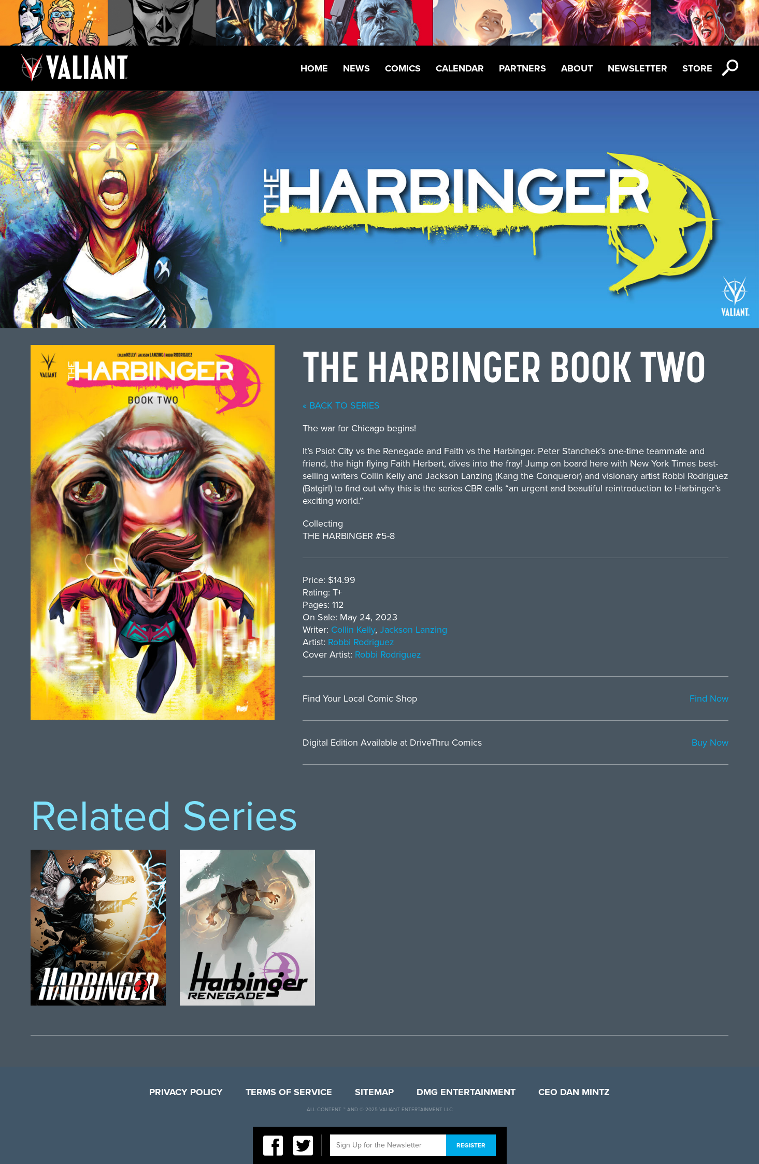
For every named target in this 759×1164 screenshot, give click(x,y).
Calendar (460, 68)
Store (697, 68)
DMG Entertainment (466, 1092)
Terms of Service (289, 1092)
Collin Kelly (353, 629)
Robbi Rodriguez (361, 642)
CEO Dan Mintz (574, 1092)
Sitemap (374, 1092)
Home (314, 68)
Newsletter (637, 68)
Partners (522, 68)
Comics (403, 68)
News (356, 68)
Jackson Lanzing (413, 629)
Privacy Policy (186, 1092)
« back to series (341, 405)
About (577, 68)
